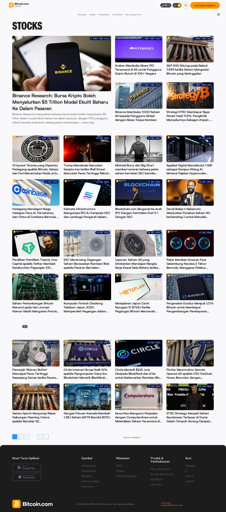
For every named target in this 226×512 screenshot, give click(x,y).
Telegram (190, 465)
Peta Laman (87, 486)
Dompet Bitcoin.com (162, 474)
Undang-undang (90, 481)
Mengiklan (86, 476)
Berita (119, 465)
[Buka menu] (218, 14)
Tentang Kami (88, 465)
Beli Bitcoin (157, 479)
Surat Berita (117, 14)
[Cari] (186, 5)
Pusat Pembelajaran (126, 476)
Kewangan (82, 14)
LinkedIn (189, 481)
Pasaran (120, 470)
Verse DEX (156, 484)
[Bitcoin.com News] (19, 5)
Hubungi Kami (88, 470)
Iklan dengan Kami (133, 14)
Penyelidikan (104, 14)
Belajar (93, 14)
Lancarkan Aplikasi (205, 5)
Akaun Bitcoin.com (161, 469)
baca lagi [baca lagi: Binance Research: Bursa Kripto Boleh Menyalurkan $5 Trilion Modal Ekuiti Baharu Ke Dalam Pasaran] (88, 122)
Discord (189, 476)
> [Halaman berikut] (46, 437)
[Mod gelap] (177, 5)
